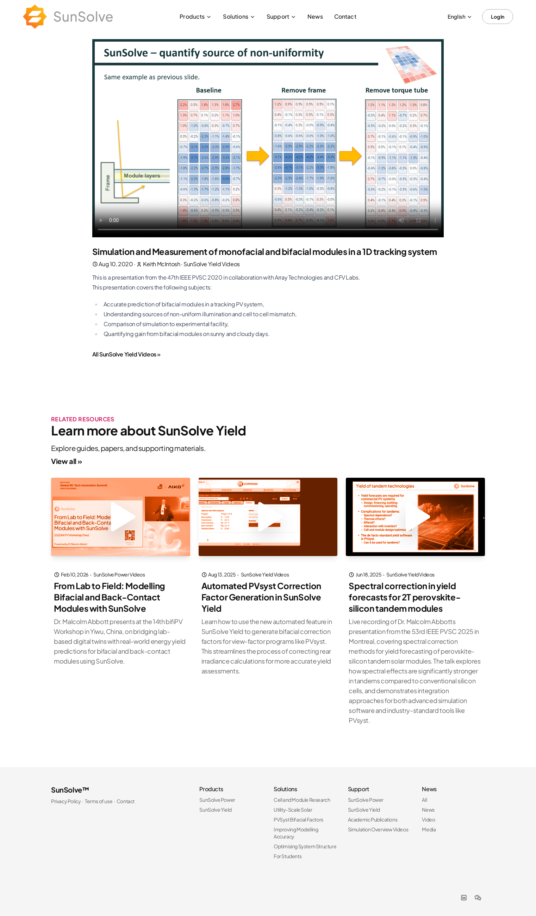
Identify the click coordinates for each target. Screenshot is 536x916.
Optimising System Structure (305, 846)
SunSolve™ (70, 789)
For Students (287, 856)
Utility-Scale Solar (293, 809)
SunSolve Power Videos (119, 574)
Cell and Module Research (302, 799)
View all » (66, 461)
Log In (497, 16)
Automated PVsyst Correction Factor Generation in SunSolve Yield (261, 596)
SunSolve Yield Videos (211, 264)
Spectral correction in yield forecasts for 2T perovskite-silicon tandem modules (404, 596)
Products (196, 16)
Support (281, 16)
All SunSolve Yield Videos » (126, 354)
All (424, 799)
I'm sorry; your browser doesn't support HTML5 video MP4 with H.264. (268, 138)
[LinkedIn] (464, 898)
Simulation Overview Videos (378, 829)
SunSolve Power (217, 799)
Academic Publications (373, 819)
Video (428, 819)
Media (429, 829)
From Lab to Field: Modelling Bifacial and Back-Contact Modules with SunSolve (109, 596)
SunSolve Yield (215, 809)
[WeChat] (478, 898)
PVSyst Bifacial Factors (298, 819)
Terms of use (98, 801)
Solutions (239, 16)
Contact (345, 16)
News (315, 16)
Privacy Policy (66, 801)
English (460, 16)
